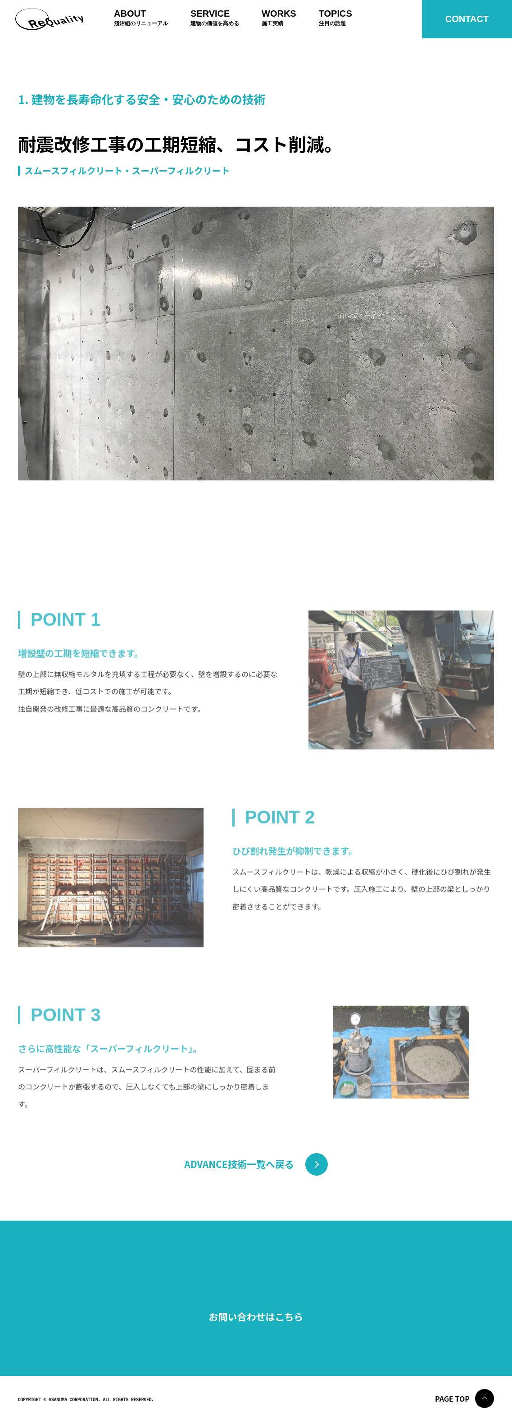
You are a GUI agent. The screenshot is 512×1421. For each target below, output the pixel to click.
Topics (335, 18)
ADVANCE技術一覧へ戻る (239, 1164)
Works (279, 18)
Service (214, 18)
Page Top (452, 1398)
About (141, 18)
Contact (467, 19)
